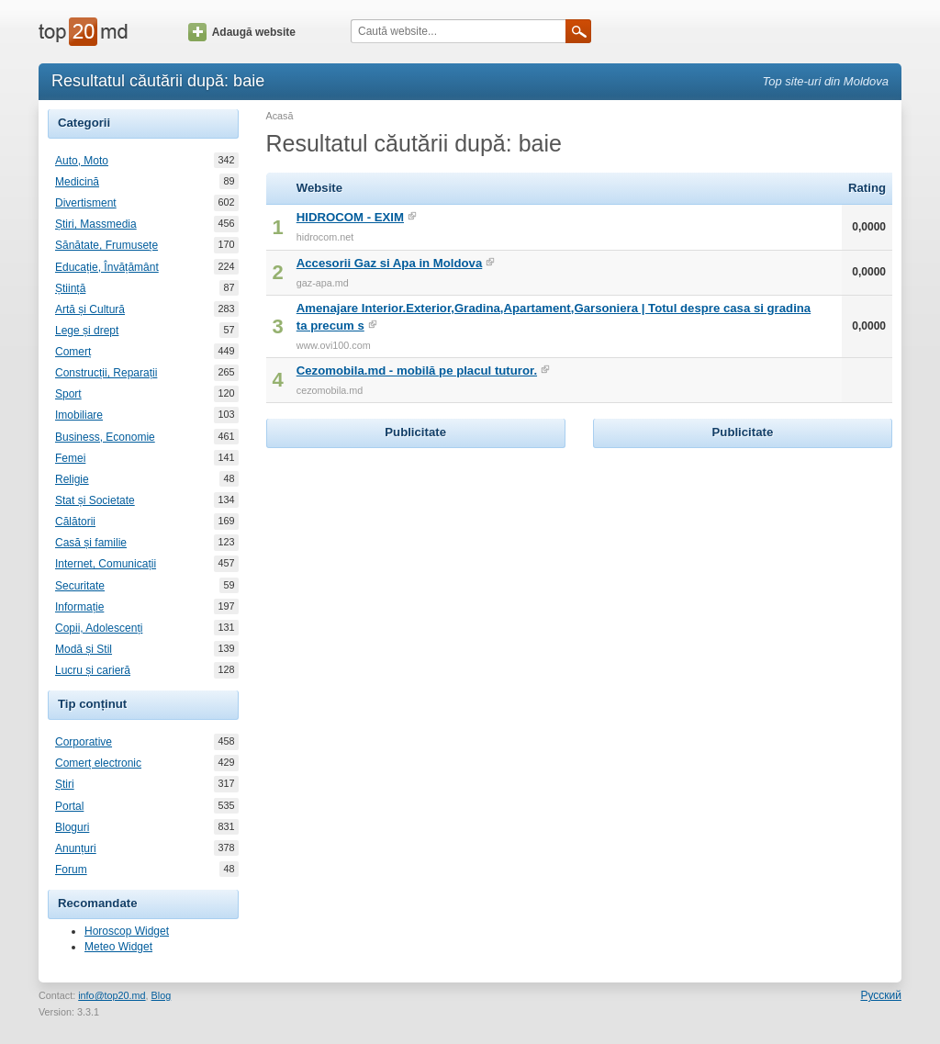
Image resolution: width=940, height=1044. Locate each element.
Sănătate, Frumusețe (106, 245)
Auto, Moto (81, 160)
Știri (64, 784)
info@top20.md (111, 995)
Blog (161, 995)
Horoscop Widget (126, 931)
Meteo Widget (118, 946)
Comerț (73, 351)
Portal (69, 806)
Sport (68, 394)
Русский (880, 995)
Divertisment (86, 203)
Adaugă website (242, 32)
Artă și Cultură (90, 309)
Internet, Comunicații (105, 563)
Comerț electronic (98, 763)
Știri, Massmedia (96, 224)
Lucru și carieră (92, 670)
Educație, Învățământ (107, 267)
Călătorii (75, 521)
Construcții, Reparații (106, 372)
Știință (70, 288)
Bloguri (72, 827)
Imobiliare (79, 415)
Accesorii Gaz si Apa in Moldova (390, 263)
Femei (70, 458)
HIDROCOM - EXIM (350, 217)
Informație (79, 607)
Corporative (83, 742)
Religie (72, 479)
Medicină (77, 181)
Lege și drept (86, 330)
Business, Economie (105, 437)
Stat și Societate (95, 500)
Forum (71, 869)
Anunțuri (75, 848)
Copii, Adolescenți (98, 628)
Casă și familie (91, 542)
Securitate (80, 585)
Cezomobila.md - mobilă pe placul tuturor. (417, 370)
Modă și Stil (83, 649)
